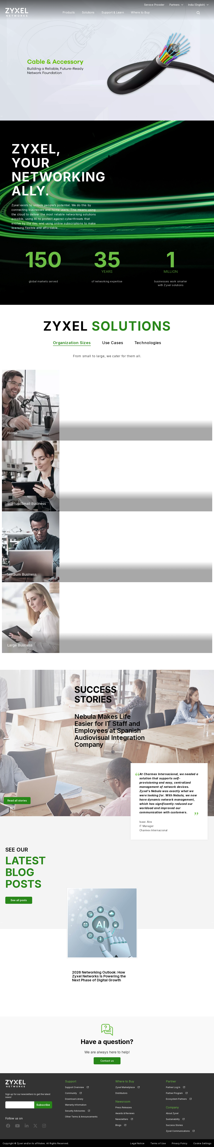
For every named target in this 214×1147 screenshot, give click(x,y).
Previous (2, 60)
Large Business (20, 645)
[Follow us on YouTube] (17, 1126)
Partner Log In (173, 1087)
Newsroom (122, 1101)
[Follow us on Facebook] (8, 1126)
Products (69, 12)
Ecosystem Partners (176, 1099)
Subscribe (43, 1104)
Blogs (118, 1125)
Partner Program (174, 1093)
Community (71, 1093)
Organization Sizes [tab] (72, 342)
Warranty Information (75, 1104)
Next (212, 60)
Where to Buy (140, 12)
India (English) (196, 4)
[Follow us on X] (35, 1126)
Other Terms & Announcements (81, 1116)
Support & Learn (112, 12)
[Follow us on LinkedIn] (26, 1126)
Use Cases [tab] (112, 342)
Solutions (88, 12)
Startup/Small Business (26, 503)
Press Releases (123, 1107)
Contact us (107, 1060)
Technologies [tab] (147, 342)
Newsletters (121, 1119)
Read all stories (17, 800)
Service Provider (154, 4)
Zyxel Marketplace (125, 1087)
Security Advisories (75, 1110)
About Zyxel (172, 1113)
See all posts (19, 900)
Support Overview (74, 1087)
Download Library (74, 1099)
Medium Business (22, 574)
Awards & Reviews (124, 1113)
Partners (174, 4)
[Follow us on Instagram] (44, 1126)
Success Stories (174, 1125)
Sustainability (173, 1119)
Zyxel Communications (178, 1131)
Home (12, 433)
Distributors (121, 1093)
